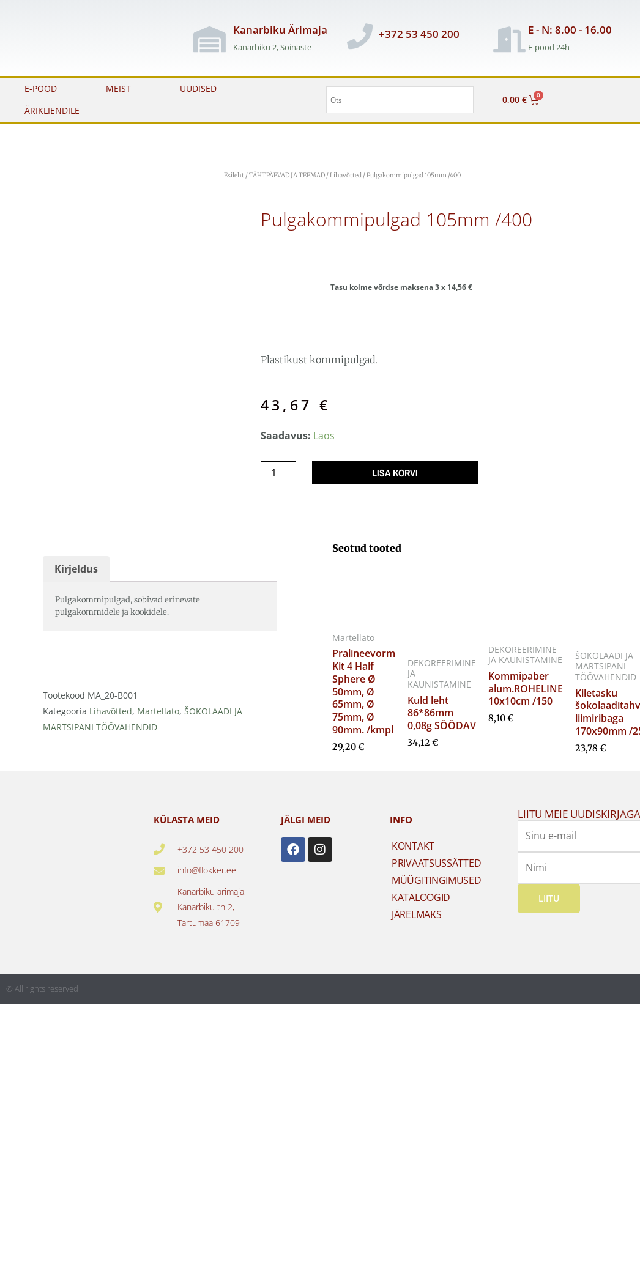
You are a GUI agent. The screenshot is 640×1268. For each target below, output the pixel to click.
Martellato (158, 711)
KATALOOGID (421, 897)
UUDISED (198, 88)
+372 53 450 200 (419, 34)
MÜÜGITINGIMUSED (437, 880)
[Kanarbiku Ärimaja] (210, 39)
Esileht (234, 175)
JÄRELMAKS (416, 914)
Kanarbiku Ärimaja (280, 30)
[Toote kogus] (278, 472)
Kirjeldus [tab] (76, 569)
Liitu (548, 897)
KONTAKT (413, 846)
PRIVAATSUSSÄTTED (436, 863)
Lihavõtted (346, 175)
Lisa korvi (395, 473)
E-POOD (40, 88)
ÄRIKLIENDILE (52, 110)
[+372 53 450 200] (360, 36)
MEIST (118, 88)
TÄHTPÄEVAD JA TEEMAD (287, 175)
